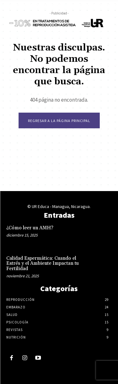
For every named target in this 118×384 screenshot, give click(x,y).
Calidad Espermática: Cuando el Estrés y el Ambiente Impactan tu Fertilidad (42, 263)
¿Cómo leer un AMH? (29, 228)
